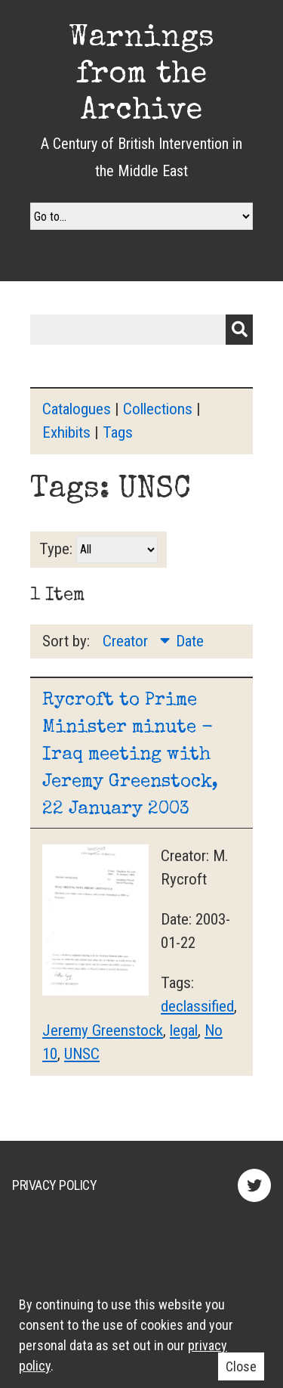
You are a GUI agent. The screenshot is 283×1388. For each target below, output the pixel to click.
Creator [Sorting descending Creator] (127, 641)
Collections (157, 409)
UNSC (82, 1054)
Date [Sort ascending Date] (190, 641)
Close (241, 1366)
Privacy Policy (54, 1185)
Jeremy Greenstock (102, 1030)
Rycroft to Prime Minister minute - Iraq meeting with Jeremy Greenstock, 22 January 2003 (130, 755)
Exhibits (66, 432)
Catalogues (76, 409)
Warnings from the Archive (141, 75)
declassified (197, 1006)
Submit (239, 329)
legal (184, 1030)
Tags (118, 432)
